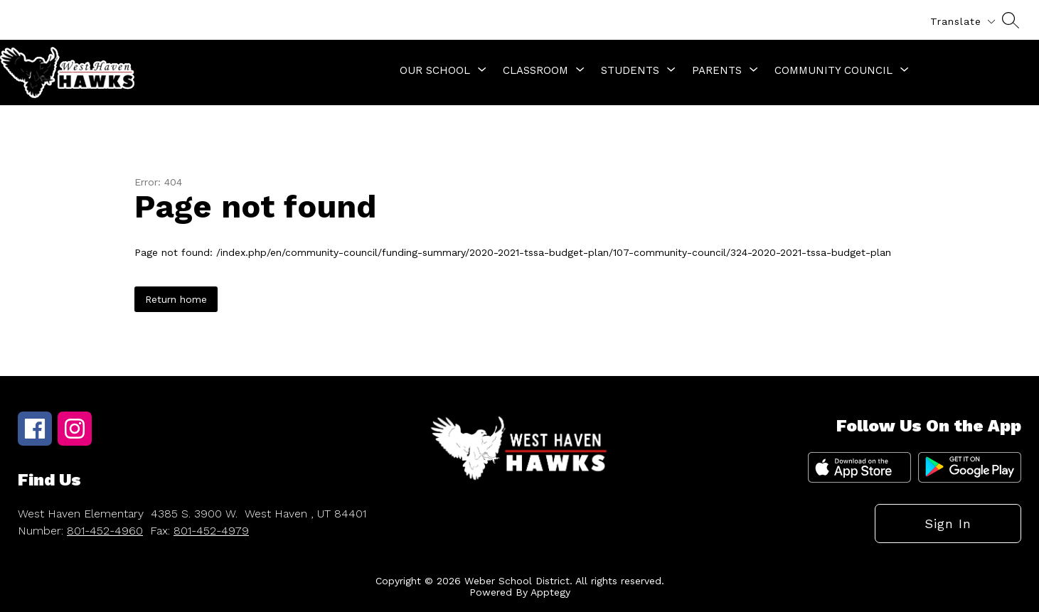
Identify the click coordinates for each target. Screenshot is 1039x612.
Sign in (948, 523)
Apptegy (550, 592)
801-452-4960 (105, 530)
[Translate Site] (962, 22)
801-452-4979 (211, 530)
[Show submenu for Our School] (435, 70)
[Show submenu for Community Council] (833, 70)
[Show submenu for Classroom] (535, 70)
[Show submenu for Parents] (717, 70)
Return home (176, 299)
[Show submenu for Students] (630, 70)
